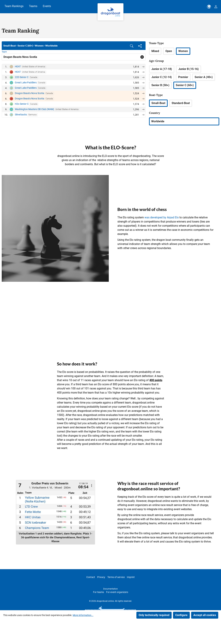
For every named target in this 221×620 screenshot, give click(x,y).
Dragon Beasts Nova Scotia (29, 93)
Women (183, 51)
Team (4, 52)
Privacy (101, 577)
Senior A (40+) (204, 77)
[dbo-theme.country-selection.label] (208, 6)
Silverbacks (21, 114)
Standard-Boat (181, 103)
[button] (132, 45)
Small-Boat (158, 103)
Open (168, 51)
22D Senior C (21, 77)
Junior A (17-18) (161, 69)
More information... (83, 615)
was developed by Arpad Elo (162, 217)
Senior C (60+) (185, 85)
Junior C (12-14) (161, 77)
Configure (181, 615)
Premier (183, 77)
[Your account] (215, 6)
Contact (90, 577)
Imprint (131, 577)
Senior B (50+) (160, 85)
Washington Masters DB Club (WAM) (34, 109)
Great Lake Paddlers (26, 82)
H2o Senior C (22, 103)
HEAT (18, 66)
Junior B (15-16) (188, 69)
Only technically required (154, 615)
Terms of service (116, 577)
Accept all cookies (204, 615)
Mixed (155, 51)
